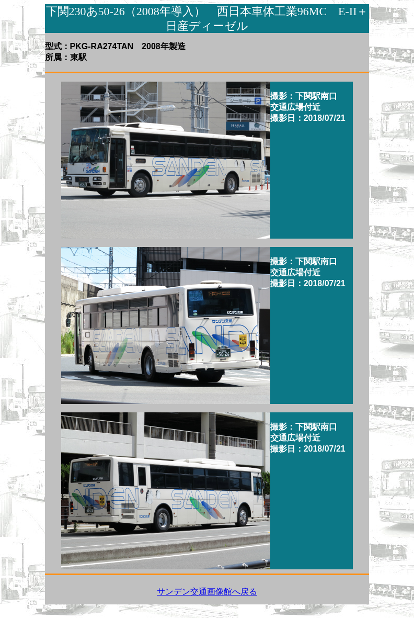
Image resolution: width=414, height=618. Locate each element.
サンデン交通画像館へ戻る (207, 591)
